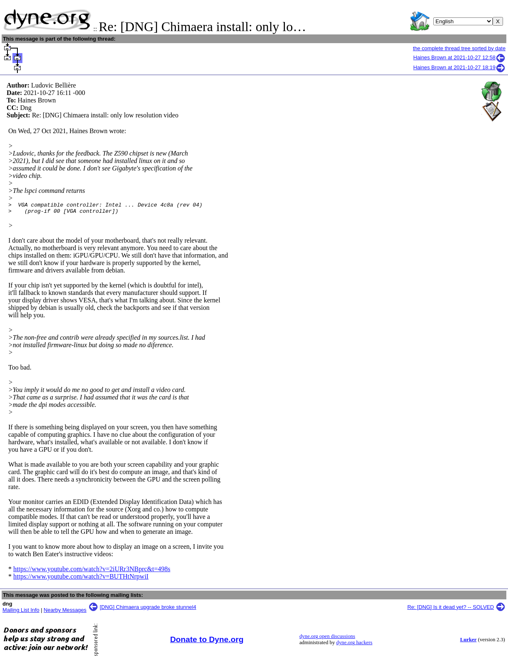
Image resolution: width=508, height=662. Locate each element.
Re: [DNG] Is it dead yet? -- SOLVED (450, 609)
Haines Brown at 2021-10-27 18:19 (459, 67)
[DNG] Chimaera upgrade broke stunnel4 (148, 609)
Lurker (468, 642)
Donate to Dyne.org (206, 642)
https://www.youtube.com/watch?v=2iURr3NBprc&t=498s (91, 571)
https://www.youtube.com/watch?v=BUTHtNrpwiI (80, 578)
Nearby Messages (65, 612)
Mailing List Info (20, 612)
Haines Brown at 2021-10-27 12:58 (459, 57)
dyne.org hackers (354, 645)
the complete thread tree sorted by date (459, 48)
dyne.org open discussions (327, 639)
